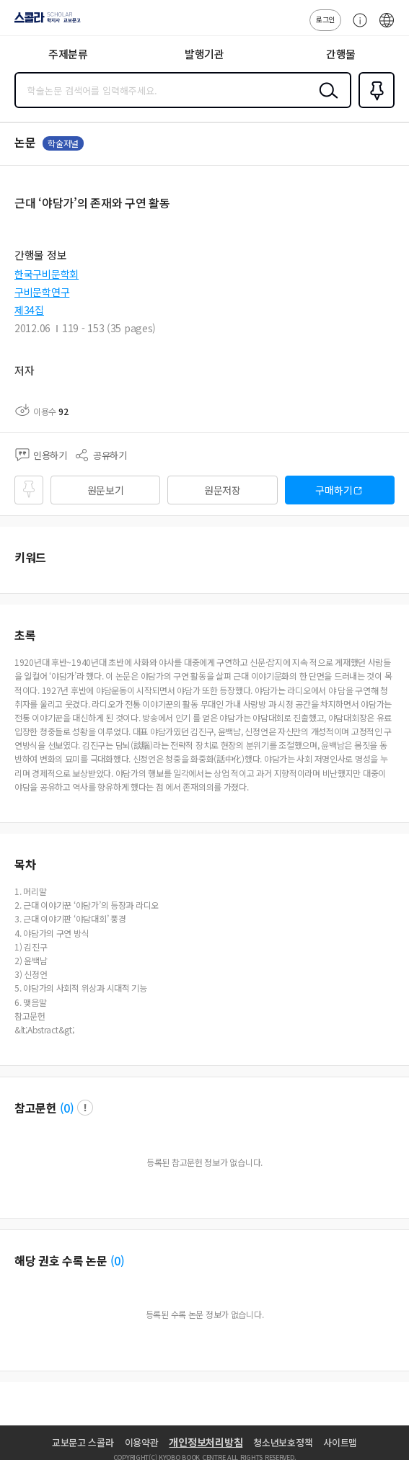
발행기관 (204, 53)
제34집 (29, 310)
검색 (325, 101)
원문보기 (105, 490)
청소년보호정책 (282, 1442)
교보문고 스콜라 (83, 1442)
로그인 (325, 19)
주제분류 (68, 53)
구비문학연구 (41, 292)
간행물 (341, 53)
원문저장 (222, 490)
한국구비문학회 (46, 274)
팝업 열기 (85, 1108)
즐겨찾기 (373, 106)
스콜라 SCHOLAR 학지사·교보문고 (43, 22)
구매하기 (333, 490)
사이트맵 (340, 1442)
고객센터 (356, 27)
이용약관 (142, 1442)
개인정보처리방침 (205, 1442)
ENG (387, 27)
